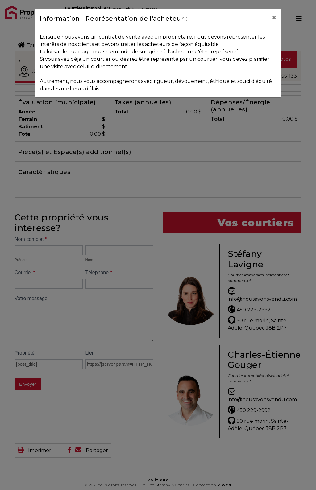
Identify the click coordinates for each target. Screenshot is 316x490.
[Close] (274, 17)
